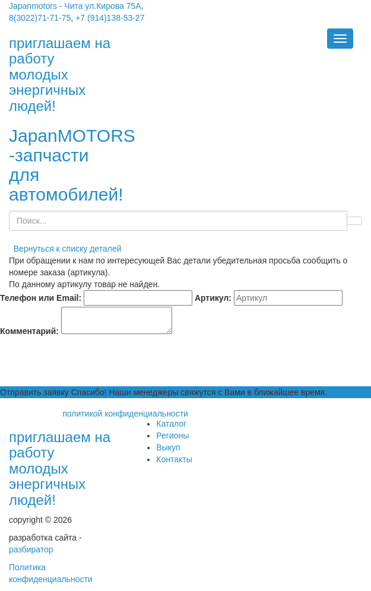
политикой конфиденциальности (125, 413)
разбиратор (31, 549)
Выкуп (168, 447)
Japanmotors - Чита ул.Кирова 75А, (76, 6)
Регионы (172, 435)
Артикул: (213, 298)
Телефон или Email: (40, 298)
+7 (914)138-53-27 (109, 18)
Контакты (174, 459)
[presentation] (90, 363)
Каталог (171, 423)
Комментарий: (29, 331)
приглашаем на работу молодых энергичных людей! (59, 468)
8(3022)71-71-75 (40, 18)
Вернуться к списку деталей (65, 248)
